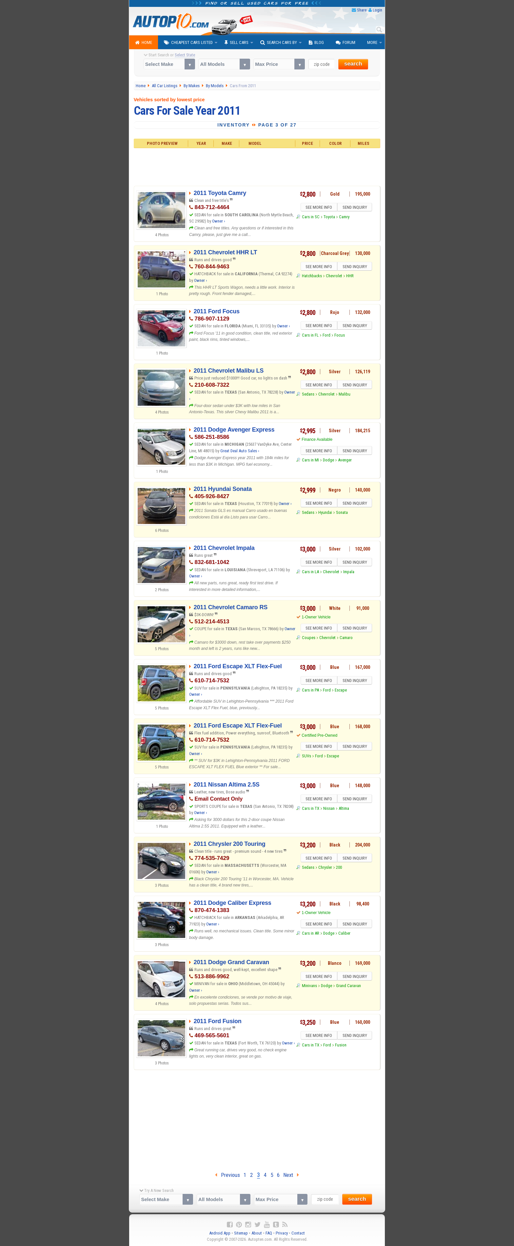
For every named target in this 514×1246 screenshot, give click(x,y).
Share (361, 10)
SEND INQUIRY (355, 207)
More (372, 42)
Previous (227, 1175)
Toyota (329, 217)
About (256, 1233)
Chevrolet (334, 276)
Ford (326, 336)
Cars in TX (310, 809)
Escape (341, 691)
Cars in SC (311, 217)
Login (377, 10)
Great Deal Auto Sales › (239, 450)
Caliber (344, 934)
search (353, 64)
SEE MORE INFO (318, 207)
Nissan (329, 809)
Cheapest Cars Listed (188, 42)
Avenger (345, 460)
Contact (298, 1233)
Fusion (340, 1045)
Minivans (309, 986)
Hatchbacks (312, 276)
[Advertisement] (257, 166)
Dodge (328, 460)
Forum (345, 42)
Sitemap (241, 1233)
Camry (344, 217)
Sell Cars (236, 42)
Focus (339, 336)
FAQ (269, 1233)
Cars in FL (310, 336)
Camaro (346, 638)
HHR (350, 276)
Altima (344, 809)
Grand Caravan (348, 986)
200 (339, 868)
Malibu (344, 395)
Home (143, 42)
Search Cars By (278, 42)
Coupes (308, 638)
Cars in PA (310, 691)
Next (291, 1175)
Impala (348, 572)
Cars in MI (310, 460)
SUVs (306, 756)
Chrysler (325, 868)
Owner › (218, 221)
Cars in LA (310, 572)
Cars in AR (310, 934)
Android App (219, 1233)
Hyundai (325, 513)
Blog (316, 42)
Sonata (342, 513)
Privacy (282, 1233)
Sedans (308, 395)
